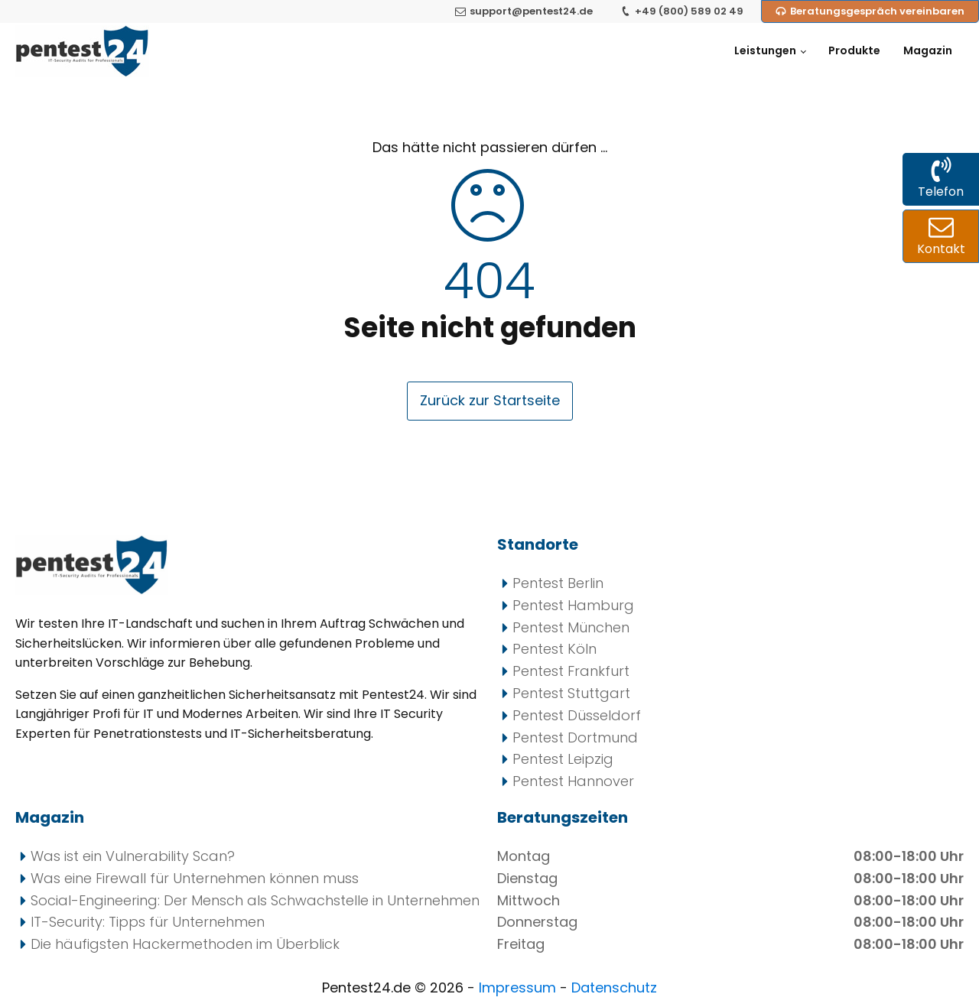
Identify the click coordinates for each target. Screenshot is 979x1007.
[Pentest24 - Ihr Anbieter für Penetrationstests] (82, 51)
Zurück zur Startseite (490, 400)
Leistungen (765, 50)
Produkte (854, 50)
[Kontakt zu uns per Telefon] (941, 179)
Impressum (519, 987)
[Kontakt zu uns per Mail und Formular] (941, 237)
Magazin (927, 50)
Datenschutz (614, 987)
